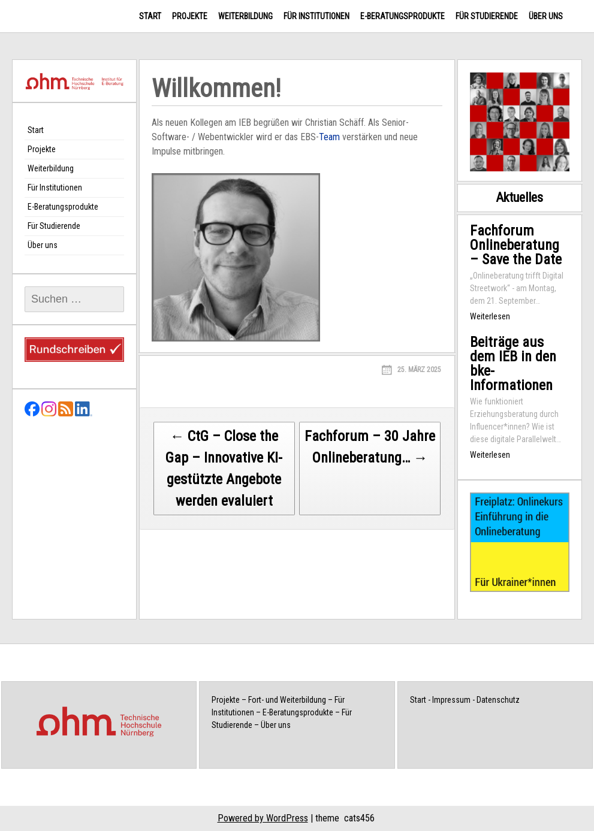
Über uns (546, 16)
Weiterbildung (245, 16)
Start (150, 16)
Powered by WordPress (263, 818)
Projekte (189, 16)
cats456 (359, 818)
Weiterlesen (490, 316)
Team (329, 137)
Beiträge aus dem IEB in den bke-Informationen (513, 364)
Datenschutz (498, 700)
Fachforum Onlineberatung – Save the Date (516, 245)
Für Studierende (487, 16)
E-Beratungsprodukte (402, 16)
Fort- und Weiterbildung (287, 700)
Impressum (451, 700)
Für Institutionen (316, 16)
